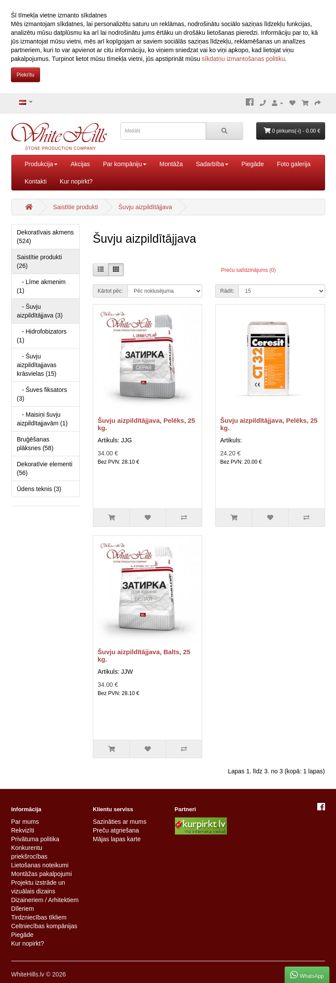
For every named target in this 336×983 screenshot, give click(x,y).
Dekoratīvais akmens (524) (45, 236)
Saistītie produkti (75, 207)
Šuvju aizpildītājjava (145, 207)
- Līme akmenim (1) (41, 286)
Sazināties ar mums (119, 821)
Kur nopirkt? (76, 181)
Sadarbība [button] (212, 163)
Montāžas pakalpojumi (41, 873)
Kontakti (36, 181)
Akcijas (80, 163)
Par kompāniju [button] (124, 163)
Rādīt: (227, 291)
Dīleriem (22, 908)
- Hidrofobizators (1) (42, 336)
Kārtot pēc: (110, 291)
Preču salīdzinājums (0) (248, 270)
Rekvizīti (22, 830)
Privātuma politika (35, 839)
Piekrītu (25, 75)
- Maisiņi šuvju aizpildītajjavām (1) (42, 419)
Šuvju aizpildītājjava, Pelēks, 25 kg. (146, 424)
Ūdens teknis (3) (39, 488)
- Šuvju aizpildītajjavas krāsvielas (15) (37, 365)
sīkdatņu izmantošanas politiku (243, 58)
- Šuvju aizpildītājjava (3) (40, 311)
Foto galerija (293, 163)
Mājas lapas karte (117, 839)
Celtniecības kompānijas (44, 926)
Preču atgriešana (116, 830)
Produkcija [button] (41, 163)
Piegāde (252, 163)
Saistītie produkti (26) (39, 261)
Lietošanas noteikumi (40, 865)
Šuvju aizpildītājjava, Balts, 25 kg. (144, 655)
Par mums (25, 821)
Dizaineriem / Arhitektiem (45, 899)
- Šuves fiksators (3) (42, 394)
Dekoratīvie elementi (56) (45, 468)
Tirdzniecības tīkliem (39, 917)
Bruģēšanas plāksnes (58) (35, 443)
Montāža (171, 163)
